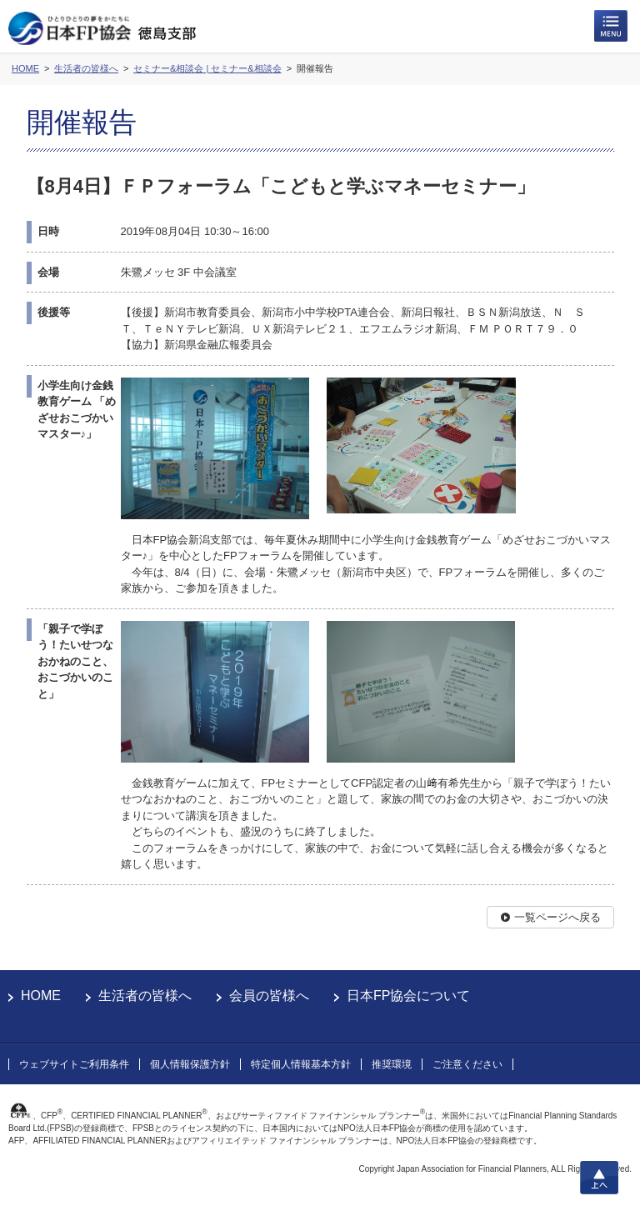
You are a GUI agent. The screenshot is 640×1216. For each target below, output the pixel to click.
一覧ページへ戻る (557, 917)
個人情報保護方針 (190, 1064)
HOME (41, 995)
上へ (599, 1177)
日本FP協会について (408, 995)
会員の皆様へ (269, 995)
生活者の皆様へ (145, 995)
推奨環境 (392, 1064)
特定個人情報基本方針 (301, 1064)
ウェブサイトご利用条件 (74, 1064)
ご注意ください (467, 1064)
